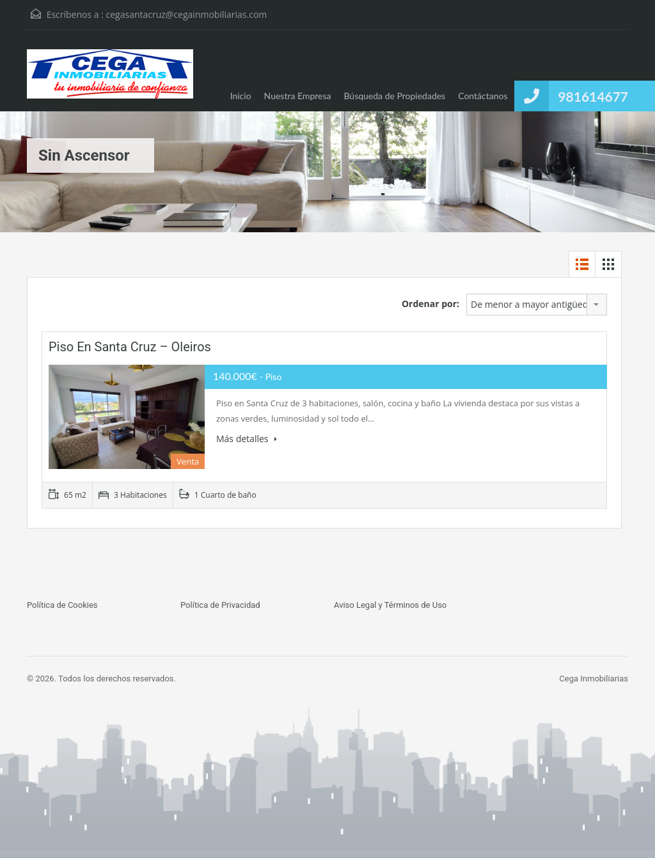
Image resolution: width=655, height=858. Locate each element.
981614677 (593, 96)
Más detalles (246, 439)
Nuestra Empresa (297, 95)
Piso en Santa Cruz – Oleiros (130, 346)
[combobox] (536, 304)
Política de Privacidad (220, 605)
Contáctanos (482, 95)
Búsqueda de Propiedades (394, 95)
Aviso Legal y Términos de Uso (390, 605)
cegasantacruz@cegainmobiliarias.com (186, 14)
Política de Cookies (62, 605)
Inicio (240, 95)
